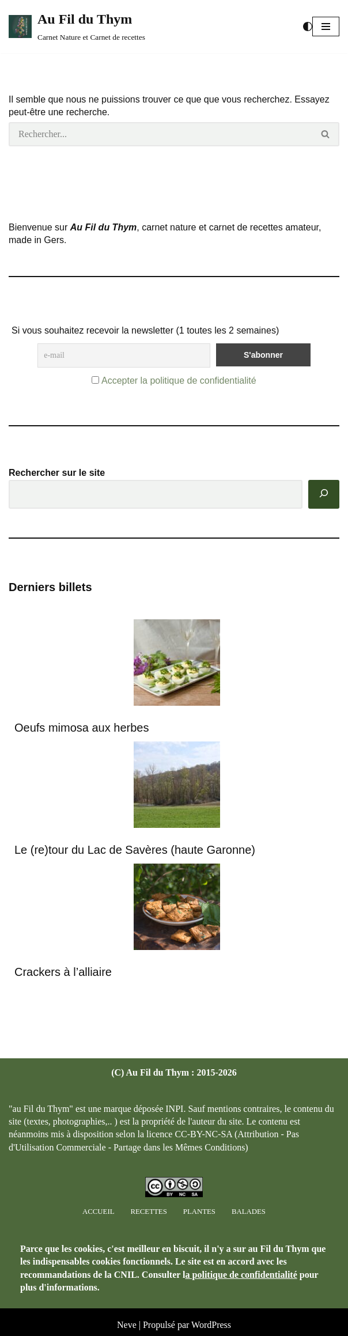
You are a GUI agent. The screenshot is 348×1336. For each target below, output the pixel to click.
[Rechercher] (160, 134)
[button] (325, 26)
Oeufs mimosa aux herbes (81, 727)
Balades (249, 1212)
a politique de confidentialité (241, 1275)
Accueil (98, 1212)
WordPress (211, 1325)
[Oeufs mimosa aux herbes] (177, 664)
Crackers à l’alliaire (63, 972)
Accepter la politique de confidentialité (178, 380)
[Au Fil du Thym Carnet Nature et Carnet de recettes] (77, 26)
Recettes (148, 1212)
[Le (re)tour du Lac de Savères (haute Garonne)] (177, 786)
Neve (127, 1325)
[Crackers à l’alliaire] (177, 909)
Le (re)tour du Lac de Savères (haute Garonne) (134, 849)
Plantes (199, 1212)
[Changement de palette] (307, 26)
